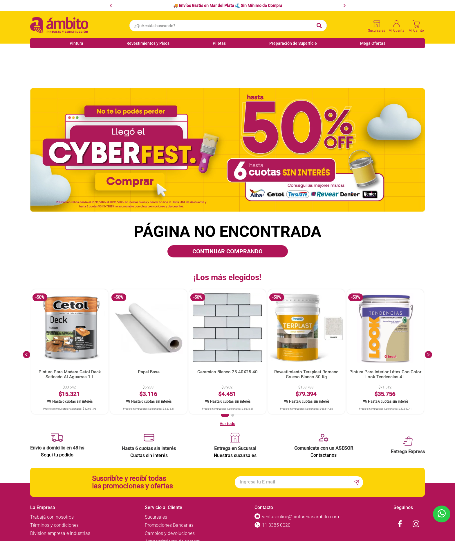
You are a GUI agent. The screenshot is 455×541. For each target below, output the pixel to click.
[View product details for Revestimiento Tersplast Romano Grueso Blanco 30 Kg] (306, 321)
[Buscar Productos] (319, 25)
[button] (225, 384)
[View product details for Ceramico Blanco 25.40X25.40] (227, 321)
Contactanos (323, 424)
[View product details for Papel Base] (148, 321)
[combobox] (228, 25)
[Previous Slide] (111, 5)
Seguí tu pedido (57, 424)
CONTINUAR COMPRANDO (227, 220)
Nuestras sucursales (235, 424)
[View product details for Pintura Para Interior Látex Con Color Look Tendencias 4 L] (385, 321)
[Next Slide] (344, 5)
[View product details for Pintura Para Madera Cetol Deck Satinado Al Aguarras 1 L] (69, 321)
